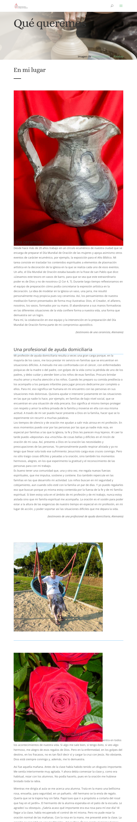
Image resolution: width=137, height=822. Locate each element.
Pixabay (118, 56)
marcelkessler (100, 56)
